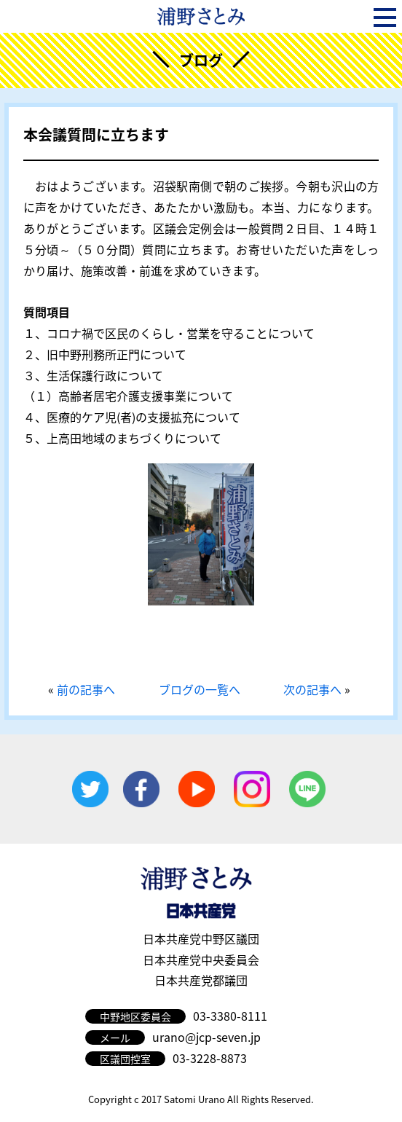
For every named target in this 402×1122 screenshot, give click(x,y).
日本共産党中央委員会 (201, 959)
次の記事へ (312, 689)
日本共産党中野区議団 (201, 938)
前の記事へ (86, 689)
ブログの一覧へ (199, 689)
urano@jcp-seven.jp (206, 1037)
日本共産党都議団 (201, 980)
